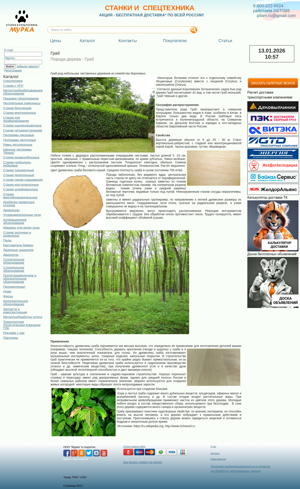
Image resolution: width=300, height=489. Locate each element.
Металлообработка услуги (22, 316)
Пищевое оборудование (21, 98)
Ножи (7, 291)
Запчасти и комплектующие (15, 310)
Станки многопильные (19, 112)
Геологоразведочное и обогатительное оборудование (19, 278)
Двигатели (10, 254)
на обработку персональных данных (235, 471)
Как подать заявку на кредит (142, 462)
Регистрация (13, 70)
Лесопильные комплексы (21, 103)
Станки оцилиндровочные (22, 125)
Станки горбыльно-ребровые (17, 164)
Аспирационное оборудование (14, 221)
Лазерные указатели (18, 249)
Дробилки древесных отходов (19, 203)
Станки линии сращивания (23, 179)
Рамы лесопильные (17, 144)
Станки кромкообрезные (21, 157)
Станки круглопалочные (21, 184)
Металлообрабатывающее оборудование (23, 92)
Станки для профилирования (16, 119)
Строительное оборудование (13, 269)
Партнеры (10, 337)
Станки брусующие (17, 108)
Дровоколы (11, 210)
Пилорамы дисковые (18, 135)
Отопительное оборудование (13, 261)
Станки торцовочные (18, 170)
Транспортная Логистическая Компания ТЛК (22, 325)
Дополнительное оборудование (15, 302)
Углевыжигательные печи (22, 214)
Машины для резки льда (21, 227)
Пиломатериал (14, 286)
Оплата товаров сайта (134, 446)
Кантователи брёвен (18, 245)
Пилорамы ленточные (19, 139)
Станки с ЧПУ (13, 85)
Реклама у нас (14, 332)
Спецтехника (12, 80)
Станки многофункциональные (20, 195)
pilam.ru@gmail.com (276, 15)
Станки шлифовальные (20, 189)
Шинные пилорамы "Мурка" (17, 151)
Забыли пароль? (27, 66)
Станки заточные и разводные (17, 234)
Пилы (7, 240)
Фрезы (8, 296)
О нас (213, 446)
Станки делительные (18, 175)
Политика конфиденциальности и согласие (240, 466)
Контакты (215, 453)
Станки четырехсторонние (22, 130)
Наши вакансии (218, 459)
